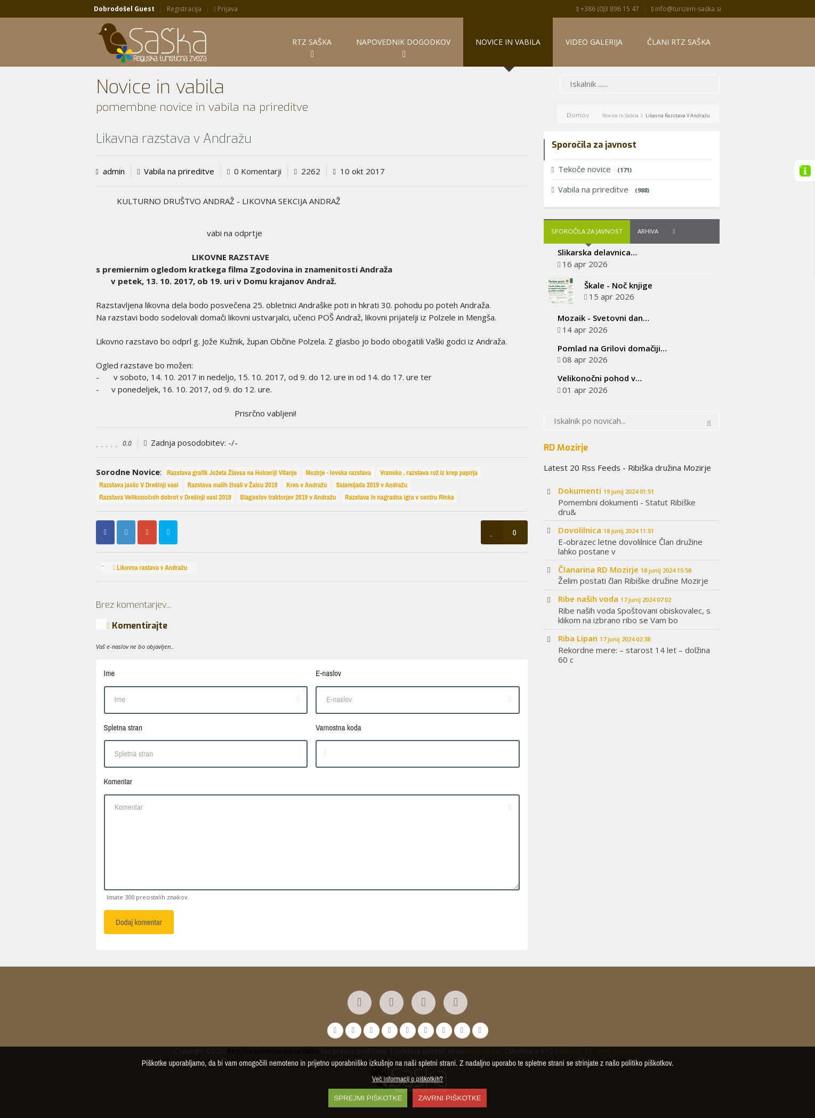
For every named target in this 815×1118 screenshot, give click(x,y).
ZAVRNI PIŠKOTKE (449, 1098)
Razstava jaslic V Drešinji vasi (139, 484)
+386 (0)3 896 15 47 (608, 8)
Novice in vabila (620, 115)
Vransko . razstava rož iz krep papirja (429, 472)
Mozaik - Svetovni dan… (603, 317)
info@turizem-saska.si (686, 8)
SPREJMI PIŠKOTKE (368, 1098)
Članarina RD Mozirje (624, 569)
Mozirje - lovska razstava (339, 472)
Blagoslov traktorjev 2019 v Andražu (288, 497)
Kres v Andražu (306, 484)
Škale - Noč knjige (618, 285)
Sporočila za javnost (587, 232)
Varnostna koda (338, 727)
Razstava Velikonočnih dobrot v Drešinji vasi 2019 (165, 497)
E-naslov (328, 673)
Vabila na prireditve (179, 171)
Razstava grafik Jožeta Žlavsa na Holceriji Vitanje (232, 472)
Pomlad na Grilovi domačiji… (612, 348)
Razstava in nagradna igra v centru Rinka (399, 497)
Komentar (118, 781)
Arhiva (648, 232)
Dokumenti (606, 491)
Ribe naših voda (614, 599)
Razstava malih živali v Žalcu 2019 (232, 484)
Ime (109, 673)
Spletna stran (123, 727)
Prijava (225, 8)
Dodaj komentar (139, 922)
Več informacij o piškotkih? (407, 1078)
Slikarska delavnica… (597, 252)
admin (114, 171)
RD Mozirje (566, 448)
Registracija (184, 8)
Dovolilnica (606, 530)
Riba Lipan (604, 638)
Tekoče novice (592, 169)
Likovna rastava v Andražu (149, 567)
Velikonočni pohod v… (600, 378)
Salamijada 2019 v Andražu (371, 484)
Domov (578, 115)
